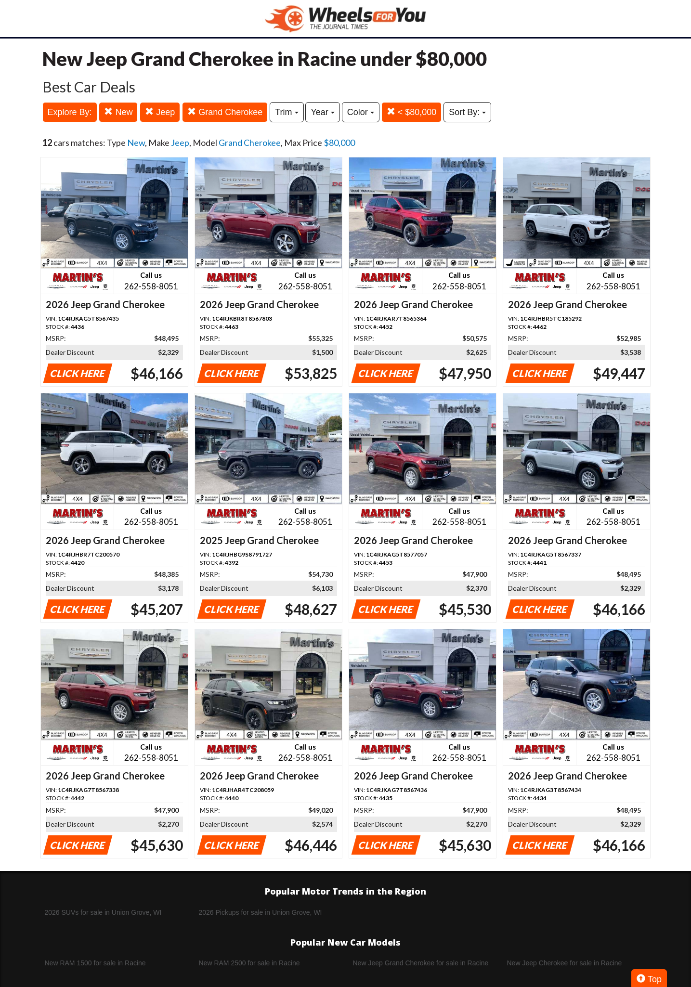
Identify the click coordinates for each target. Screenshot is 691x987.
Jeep (160, 112)
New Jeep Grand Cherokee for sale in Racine (421, 963)
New (118, 112)
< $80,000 (412, 112)
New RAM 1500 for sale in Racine (95, 963)
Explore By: (70, 112)
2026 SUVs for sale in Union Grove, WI (103, 912)
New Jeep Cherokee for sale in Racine (564, 963)
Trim (286, 112)
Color (360, 112)
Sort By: (467, 112)
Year (322, 112)
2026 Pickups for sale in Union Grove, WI (260, 912)
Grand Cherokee (224, 112)
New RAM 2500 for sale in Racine (249, 963)
